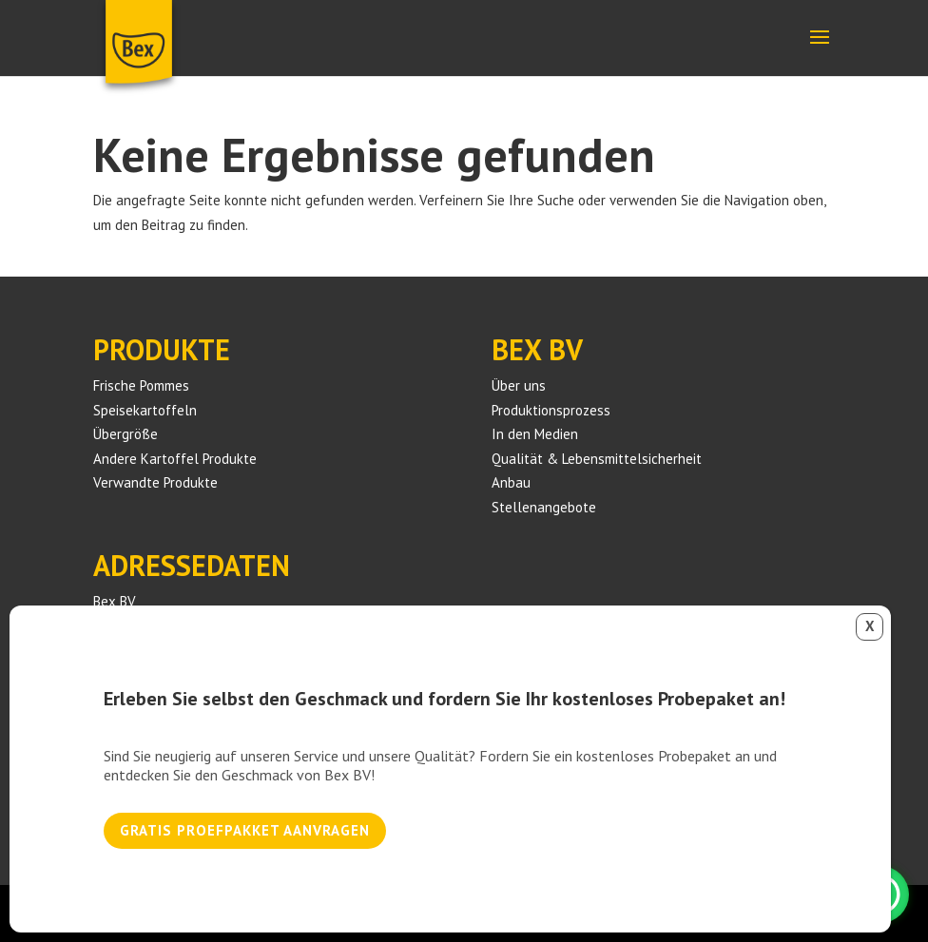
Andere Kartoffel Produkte (175, 459)
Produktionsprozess (551, 410)
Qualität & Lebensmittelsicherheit (597, 459)
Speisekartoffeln (145, 410)
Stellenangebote (544, 507)
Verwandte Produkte (155, 482)
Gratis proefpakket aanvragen (245, 830)
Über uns (519, 385)
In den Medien (535, 434)
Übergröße (125, 434)
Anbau (511, 482)
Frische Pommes (141, 385)
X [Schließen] (870, 626)
